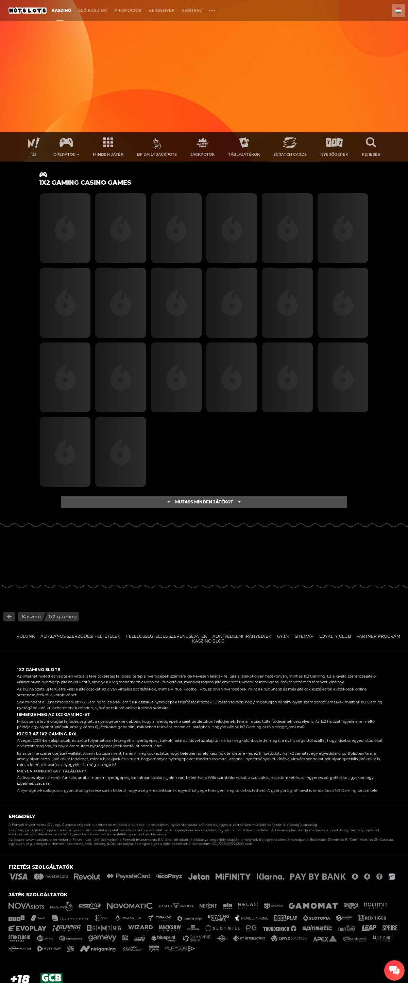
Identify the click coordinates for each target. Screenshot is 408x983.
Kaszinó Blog (208, 641)
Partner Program (378, 636)
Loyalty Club (335, 636)
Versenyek (162, 10)
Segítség (192, 10)
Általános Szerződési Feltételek (80, 636)
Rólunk (25, 636)
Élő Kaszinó (92, 10)
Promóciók (128, 10)
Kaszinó (61, 10)
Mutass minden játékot (204, 501)
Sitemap (304, 636)
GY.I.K (283, 636)
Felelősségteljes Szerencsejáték (166, 636)
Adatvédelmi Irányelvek (242, 636)
